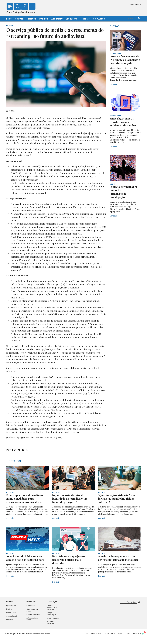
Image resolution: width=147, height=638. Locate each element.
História (9, 609)
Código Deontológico (51, 614)
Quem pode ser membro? (32, 610)
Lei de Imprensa (52, 618)
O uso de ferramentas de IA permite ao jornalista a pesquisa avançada (125, 60)
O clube (10, 602)
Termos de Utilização (113, 634)
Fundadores (31, 606)
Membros (31, 19)
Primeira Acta (11, 612)
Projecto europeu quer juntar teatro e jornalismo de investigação (123, 192)
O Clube (19, 19)
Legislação (72, 19)
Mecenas (85, 19)
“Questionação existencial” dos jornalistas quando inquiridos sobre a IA (116, 498)
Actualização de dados (32, 619)
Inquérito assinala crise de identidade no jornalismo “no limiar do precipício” (70, 498)
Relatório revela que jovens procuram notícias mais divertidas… (68, 560)
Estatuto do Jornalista (51, 622)
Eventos (43, 19)
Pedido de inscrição (34, 614)
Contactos (99, 19)
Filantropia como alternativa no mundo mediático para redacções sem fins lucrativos (25, 498)
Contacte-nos (135, 4)
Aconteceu (57, 19)
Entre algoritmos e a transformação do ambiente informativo (123, 122)
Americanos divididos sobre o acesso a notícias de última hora (25, 558)
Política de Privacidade (91, 634)
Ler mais (113, 84)
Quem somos (11, 606)
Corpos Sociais (11, 616)
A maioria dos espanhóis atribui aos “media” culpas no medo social (119, 558)
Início (9, 19)
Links (128, 634)
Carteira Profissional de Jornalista (52, 607)
